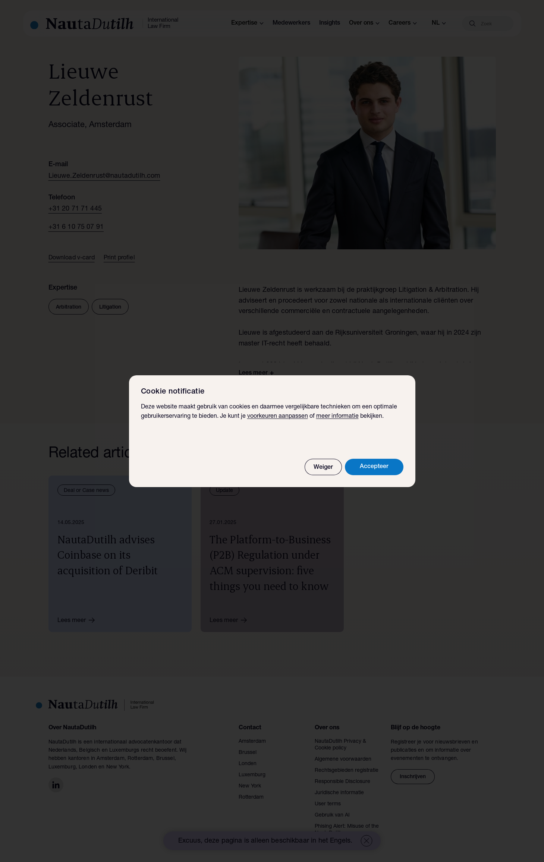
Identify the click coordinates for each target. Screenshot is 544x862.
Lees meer (78, 620)
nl (439, 23)
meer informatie (337, 417)
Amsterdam (252, 741)
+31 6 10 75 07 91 (76, 227)
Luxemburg (252, 775)
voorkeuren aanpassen (277, 417)
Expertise (247, 23)
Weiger (323, 468)
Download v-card (71, 258)
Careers (403, 23)
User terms (328, 804)
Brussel (248, 752)
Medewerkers (291, 23)
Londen (248, 764)
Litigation (110, 307)
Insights (329, 23)
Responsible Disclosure (342, 781)
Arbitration (68, 307)
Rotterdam (251, 797)
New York (250, 786)
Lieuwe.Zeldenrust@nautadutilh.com (104, 176)
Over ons (364, 23)
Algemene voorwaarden (343, 759)
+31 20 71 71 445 (75, 209)
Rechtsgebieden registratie (346, 770)
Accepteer (374, 467)
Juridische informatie (339, 793)
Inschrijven (413, 777)
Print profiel (119, 258)
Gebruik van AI (332, 815)
